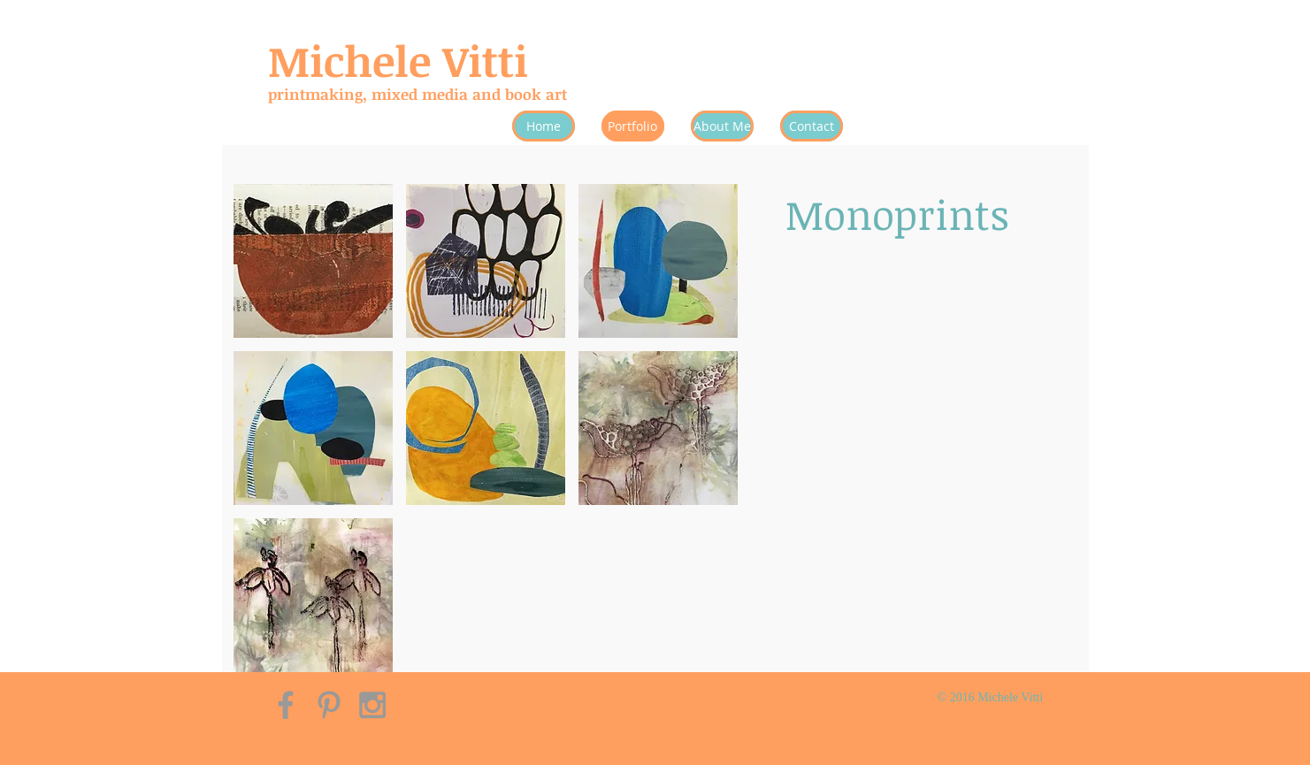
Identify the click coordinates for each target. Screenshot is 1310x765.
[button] (313, 261)
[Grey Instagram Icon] (372, 704)
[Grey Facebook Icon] (285, 704)
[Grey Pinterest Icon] (329, 704)
